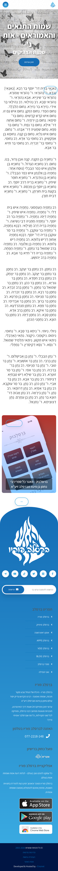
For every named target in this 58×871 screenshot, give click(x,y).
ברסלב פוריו (45, 616)
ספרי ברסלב (45, 664)
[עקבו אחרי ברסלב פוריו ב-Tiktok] (24, 573)
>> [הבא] (22, 501)
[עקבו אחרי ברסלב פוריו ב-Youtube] (14, 573)
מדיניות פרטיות (29, 852)
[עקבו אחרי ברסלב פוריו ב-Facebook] (52, 573)
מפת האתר (29, 861)
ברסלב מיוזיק (44, 624)
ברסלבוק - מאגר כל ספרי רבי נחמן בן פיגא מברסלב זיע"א (29, 484)
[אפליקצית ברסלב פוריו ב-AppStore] (35, 803)
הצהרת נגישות (29, 857)
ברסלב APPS (44, 640)
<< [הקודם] (50, 90)
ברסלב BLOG (44, 656)
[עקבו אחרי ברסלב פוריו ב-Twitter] (33, 573)
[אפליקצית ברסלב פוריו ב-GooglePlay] (35, 816)
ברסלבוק (14, 423)
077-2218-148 (34, 736)
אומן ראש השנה (43, 632)
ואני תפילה (45, 672)
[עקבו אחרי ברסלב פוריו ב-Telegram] (5, 573)
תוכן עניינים (29, 62)
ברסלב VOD (45, 648)
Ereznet (40, 866)
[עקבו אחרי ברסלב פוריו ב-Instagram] (43, 573)
